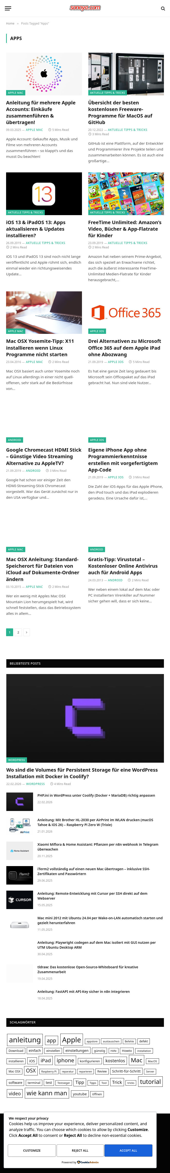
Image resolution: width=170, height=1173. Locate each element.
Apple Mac (15, 92)
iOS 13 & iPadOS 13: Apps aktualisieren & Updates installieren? (35, 229)
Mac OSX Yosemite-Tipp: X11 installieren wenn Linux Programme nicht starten (40, 347)
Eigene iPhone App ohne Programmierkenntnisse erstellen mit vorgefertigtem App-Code (123, 460)
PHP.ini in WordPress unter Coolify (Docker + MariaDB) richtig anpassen (96, 795)
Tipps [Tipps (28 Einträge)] (92, 1083)
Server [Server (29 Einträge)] (150, 1071)
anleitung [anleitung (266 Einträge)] (25, 1040)
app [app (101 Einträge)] (51, 1040)
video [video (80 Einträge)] (15, 1093)
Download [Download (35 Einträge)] (16, 1050)
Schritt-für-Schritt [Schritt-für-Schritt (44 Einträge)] (126, 1071)
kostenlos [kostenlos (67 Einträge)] (115, 1060)
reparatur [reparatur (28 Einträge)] (68, 1071)
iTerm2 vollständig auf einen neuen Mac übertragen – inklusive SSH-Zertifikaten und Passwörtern (93, 871)
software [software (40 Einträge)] (15, 1082)
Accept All (128, 1151)
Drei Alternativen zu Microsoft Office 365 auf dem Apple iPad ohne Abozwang (124, 347)
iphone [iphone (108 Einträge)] (65, 1060)
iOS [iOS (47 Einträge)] (32, 1060)
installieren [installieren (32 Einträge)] (16, 1061)
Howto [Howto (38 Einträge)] (127, 1050)
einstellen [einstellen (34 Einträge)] (53, 1051)
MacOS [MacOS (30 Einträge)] (152, 1061)
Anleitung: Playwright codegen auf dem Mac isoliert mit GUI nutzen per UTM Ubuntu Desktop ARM (96, 945)
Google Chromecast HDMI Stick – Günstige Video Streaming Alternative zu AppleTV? (43, 456)
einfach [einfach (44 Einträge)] (35, 1050)
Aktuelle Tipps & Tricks (107, 92)
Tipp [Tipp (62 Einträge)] (79, 1082)
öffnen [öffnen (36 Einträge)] (97, 1094)
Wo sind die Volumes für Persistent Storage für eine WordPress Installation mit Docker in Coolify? (82, 773)
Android (14, 440)
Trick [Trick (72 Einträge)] (117, 1082)
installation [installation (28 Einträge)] (144, 1051)
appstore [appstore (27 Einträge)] (92, 1041)
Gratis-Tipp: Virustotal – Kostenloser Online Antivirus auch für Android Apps (123, 566)
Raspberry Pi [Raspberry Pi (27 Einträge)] (49, 1071)
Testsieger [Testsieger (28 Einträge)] (63, 1083)
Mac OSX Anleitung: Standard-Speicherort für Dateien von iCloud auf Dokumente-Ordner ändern (42, 569)
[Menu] (8, 8)
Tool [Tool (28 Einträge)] (104, 1083)
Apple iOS (97, 331)
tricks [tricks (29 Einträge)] (130, 1083)
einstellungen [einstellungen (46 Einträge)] (77, 1050)
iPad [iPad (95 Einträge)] (46, 1060)
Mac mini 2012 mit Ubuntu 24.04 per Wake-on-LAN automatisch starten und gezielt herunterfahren (100, 920)
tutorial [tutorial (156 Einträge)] (150, 1081)
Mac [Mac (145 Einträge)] (136, 1060)
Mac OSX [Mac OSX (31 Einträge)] (14, 1071)
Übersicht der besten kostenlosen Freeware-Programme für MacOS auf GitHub (120, 112)
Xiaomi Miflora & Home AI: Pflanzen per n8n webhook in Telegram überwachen (97, 847)
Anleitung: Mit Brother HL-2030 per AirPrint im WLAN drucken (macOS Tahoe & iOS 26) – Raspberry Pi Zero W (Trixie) (95, 822)
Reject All (80, 1151)
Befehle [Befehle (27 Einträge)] (129, 1041)
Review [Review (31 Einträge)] (102, 1071)
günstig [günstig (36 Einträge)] (99, 1050)
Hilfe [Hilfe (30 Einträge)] (114, 1051)
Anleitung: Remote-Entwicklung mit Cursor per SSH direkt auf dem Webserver (92, 896)
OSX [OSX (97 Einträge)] (31, 1070)
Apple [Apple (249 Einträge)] (71, 1039)
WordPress (16, 760)
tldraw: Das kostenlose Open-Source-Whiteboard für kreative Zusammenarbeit (87, 969)
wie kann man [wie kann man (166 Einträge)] (47, 1093)
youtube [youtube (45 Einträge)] (80, 1093)
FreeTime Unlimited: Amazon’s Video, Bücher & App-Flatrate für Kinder (124, 229)
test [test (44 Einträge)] (49, 1082)
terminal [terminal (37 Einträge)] (34, 1082)
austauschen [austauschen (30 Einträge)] (111, 1041)
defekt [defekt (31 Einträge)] (143, 1041)
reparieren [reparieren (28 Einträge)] (85, 1071)
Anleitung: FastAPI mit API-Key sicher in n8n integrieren (83, 991)
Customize (32, 1151)
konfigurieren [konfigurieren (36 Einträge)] (90, 1061)
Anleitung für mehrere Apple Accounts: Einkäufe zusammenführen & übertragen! (41, 112)
